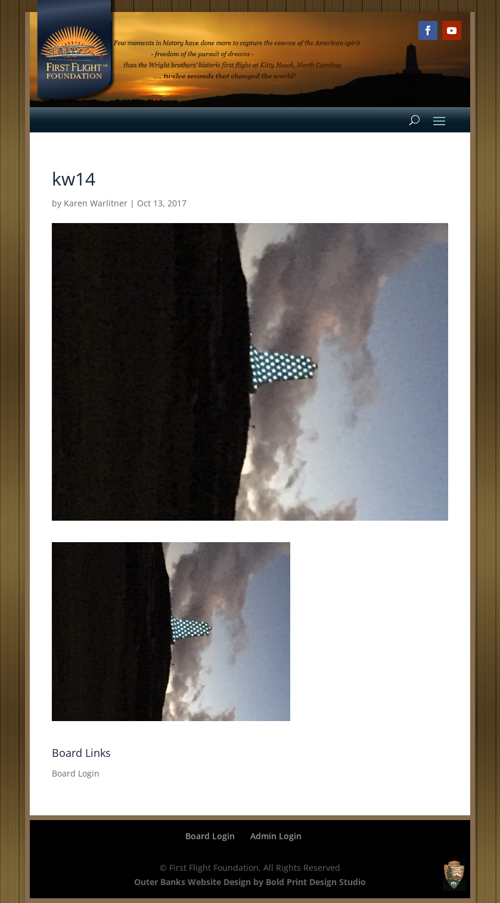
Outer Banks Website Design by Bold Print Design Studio (250, 881)
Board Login (76, 773)
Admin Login (276, 836)
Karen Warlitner (96, 203)
